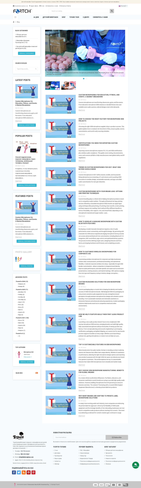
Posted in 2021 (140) (22, 318)
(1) (19, 336)
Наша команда (84, 453)
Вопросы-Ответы (65, 6)
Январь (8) (21, 286)
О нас (41, 6)
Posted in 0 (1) (20, 333)
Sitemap (57, 464)
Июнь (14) (21, 320)
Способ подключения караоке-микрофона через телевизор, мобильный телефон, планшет (25, 160)
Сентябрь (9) (22, 299)
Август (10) (21, 302)
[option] (85, 53)
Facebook (14, 472)
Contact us (57, 461)
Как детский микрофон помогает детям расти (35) (26, 47)
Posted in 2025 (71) (22, 289)
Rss (24, 472)
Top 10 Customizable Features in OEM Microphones (100, 344)
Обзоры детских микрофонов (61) (21, 35)
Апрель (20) (21, 325)
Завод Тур (83, 455)
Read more (18, 121)
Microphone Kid (28, 352)
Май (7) (20, 309)
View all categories (27, 53)
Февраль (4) (21, 284)
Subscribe (116, 437)
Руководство (58, 455)
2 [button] (86, 78)
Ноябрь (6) (21, 294)
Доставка (57, 453)
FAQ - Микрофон (85, 450)
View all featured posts (26, 241)
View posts (27, 357)
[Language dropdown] (123, 5)
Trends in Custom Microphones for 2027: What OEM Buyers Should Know (100, 168)
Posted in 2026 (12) (22, 281)
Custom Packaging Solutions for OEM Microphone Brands (99, 283)
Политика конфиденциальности (90, 461)
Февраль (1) (21, 330)
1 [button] (83, 78)
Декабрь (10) (22, 292)
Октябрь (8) (21, 297)
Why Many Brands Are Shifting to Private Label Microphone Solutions (98, 397)
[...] (26, 448)
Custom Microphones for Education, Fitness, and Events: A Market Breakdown (26, 103)
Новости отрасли (111, 458)
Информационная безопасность (89, 464)
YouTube (29, 472)
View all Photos (26, 266)
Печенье (108, 464)
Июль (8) (21, 304)
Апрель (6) (21, 312)
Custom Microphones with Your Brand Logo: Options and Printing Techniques (100, 192)
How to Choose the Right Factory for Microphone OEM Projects (101, 120)
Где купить (109, 453)
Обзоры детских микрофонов (114, 450)
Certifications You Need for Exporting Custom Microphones (98, 144)
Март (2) (20, 314)
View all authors (26, 362)
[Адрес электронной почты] (79, 437)
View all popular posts (26, 185)
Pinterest (33, 472)
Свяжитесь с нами (52, 6)
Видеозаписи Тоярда (86, 458)
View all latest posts (26, 125)
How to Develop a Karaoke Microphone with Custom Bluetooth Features (100, 222)
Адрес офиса (33, 6)
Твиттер (19, 472)
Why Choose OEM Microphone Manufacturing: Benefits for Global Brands (101, 371)
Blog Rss (26, 373)
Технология (109, 455)
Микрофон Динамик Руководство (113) (22, 41)
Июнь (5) (21, 307)
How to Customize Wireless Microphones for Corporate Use (97, 253)
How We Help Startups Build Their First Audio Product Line (101, 315)
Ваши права (58, 458)
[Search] (81, 11)
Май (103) (21, 323)
